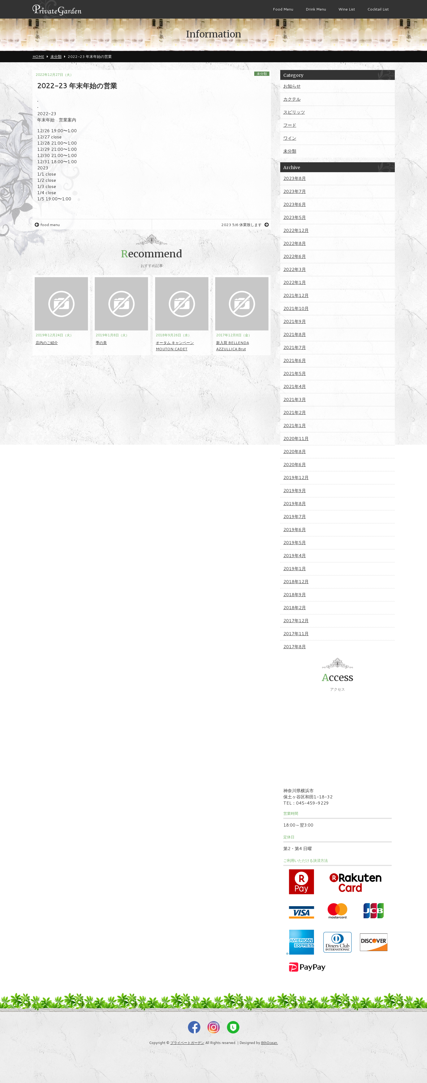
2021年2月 (294, 412)
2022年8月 (294, 243)
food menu (47, 224)
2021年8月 (294, 334)
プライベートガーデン (187, 1042)
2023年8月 (294, 178)
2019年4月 (294, 555)
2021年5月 (294, 373)
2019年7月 (294, 516)
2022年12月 (296, 230)
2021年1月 (294, 425)
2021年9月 (294, 321)
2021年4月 (294, 386)
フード (289, 125)
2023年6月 (294, 204)
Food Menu (283, 9)
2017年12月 (296, 621)
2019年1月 (294, 569)
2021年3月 (294, 399)
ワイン (289, 138)
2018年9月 (294, 595)
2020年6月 (294, 464)
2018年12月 (296, 582)
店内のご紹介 (47, 342)
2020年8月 (294, 451)
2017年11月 (296, 634)
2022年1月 (294, 282)
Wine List (346, 9)
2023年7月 (294, 191)
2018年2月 (294, 608)
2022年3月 (294, 269)
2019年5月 (294, 542)
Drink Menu (316, 9)
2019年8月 (294, 503)
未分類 (262, 74)
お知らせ (292, 86)
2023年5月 (294, 217)
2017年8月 (294, 647)
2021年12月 (296, 295)
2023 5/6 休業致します (245, 224)
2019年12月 (296, 477)
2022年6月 (294, 256)
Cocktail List (378, 9)
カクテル (292, 99)
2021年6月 (294, 360)
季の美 (101, 342)
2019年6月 (294, 529)
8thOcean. (269, 1042)
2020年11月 (296, 438)
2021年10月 (296, 308)
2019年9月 (294, 490)
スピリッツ (294, 112)
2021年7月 (294, 347)
